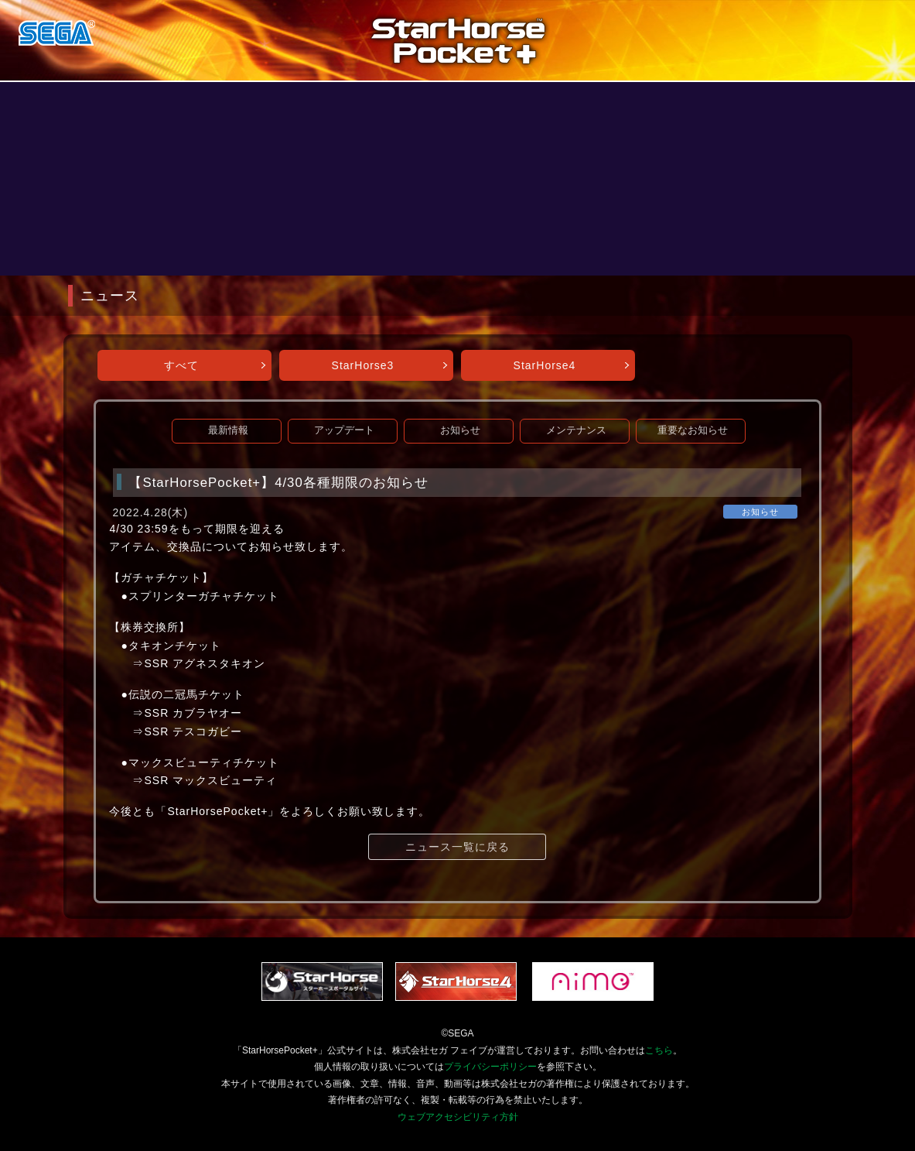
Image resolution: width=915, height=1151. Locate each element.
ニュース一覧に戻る (457, 847)
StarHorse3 (363, 365)
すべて (181, 365)
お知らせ (460, 430)
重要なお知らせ (692, 430)
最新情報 (228, 430)
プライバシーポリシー (490, 1066)
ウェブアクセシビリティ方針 (458, 1117)
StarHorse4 (545, 365)
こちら (659, 1050)
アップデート (344, 430)
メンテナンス (576, 430)
